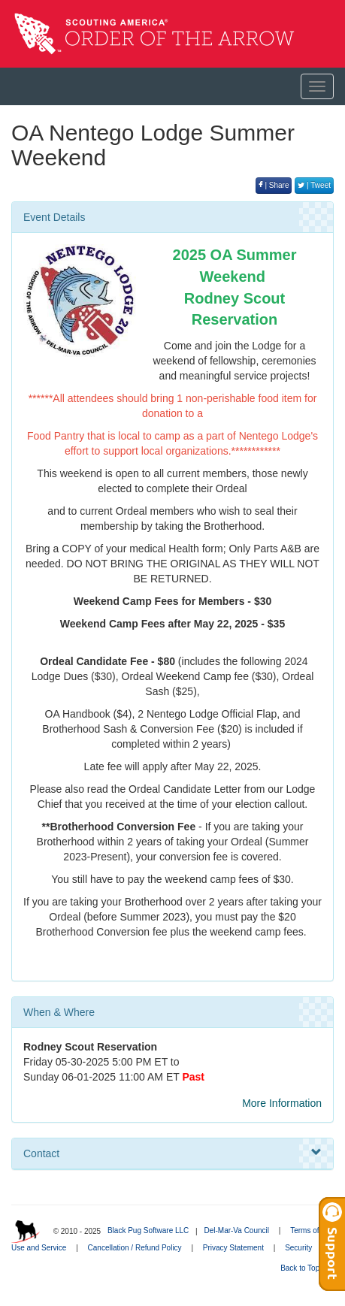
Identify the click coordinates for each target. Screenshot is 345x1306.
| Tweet (314, 185)
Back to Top (304, 1268)
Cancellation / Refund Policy (135, 1248)
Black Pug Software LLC (148, 1230)
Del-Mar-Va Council (236, 1230)
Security (298, 1248)
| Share (274, 185)
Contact (172, 1152)
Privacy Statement (233, 1248)
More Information (282, 1103)
